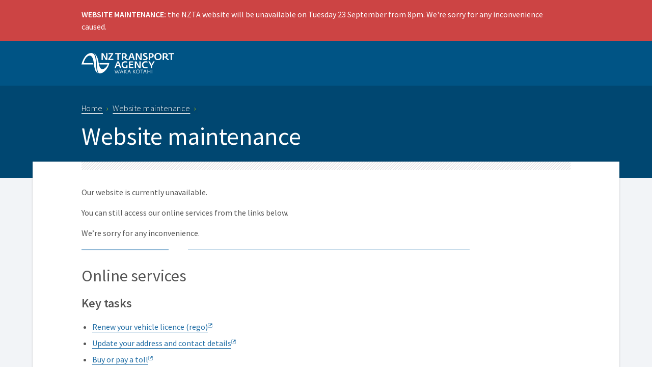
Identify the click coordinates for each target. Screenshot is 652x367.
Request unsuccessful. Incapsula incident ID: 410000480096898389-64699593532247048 (326, 183)
